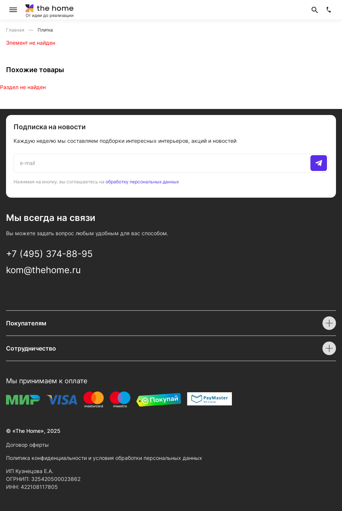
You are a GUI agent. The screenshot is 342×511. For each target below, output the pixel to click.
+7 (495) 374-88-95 (49, 253)
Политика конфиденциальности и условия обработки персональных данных (104, 458)
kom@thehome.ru (43, 270)
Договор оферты (27, 444)
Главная (16, 30)
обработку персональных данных (142, 181)
